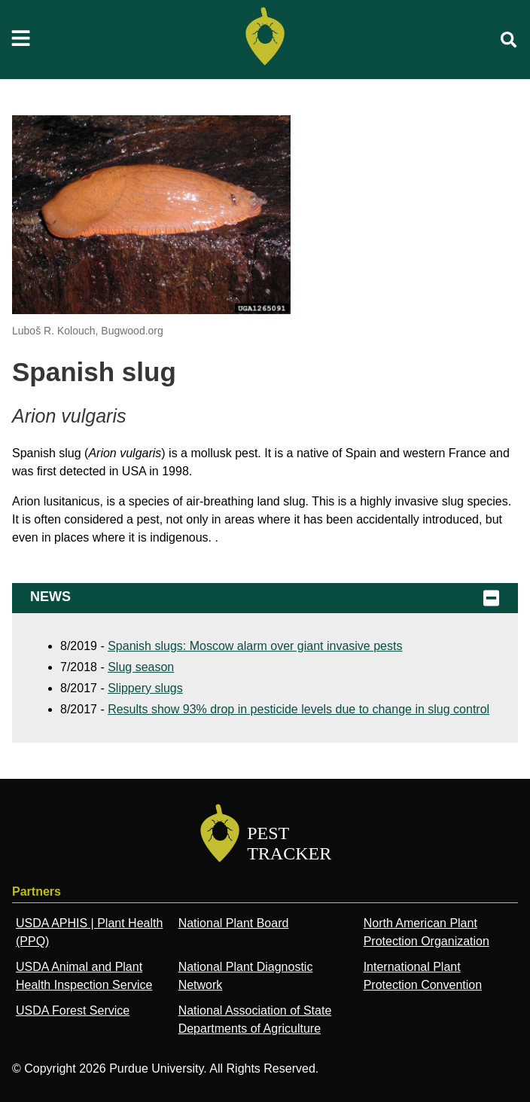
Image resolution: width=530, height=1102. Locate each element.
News (265, 598)
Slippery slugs (145, 688)
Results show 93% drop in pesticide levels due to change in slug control (298, 709)
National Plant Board (233, 923)
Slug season (141, 667)
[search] (509, 40)
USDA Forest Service (72, 1010)
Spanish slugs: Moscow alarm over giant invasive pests (255, 646)
